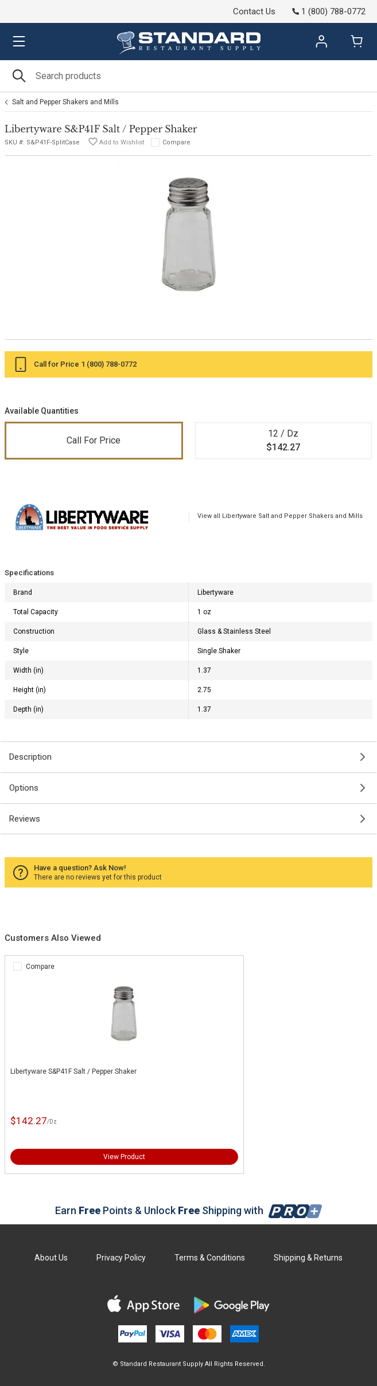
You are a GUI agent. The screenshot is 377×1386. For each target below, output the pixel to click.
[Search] (188, 76)
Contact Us (254, 11)
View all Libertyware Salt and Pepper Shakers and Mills (280, 516)
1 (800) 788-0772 (109, 364)
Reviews (24, 819)
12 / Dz (284, 441)
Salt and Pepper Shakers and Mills (65, 102)
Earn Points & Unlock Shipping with (188, 1210)
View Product (124, 1157)
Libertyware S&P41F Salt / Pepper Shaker (73, 1071)
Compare (176, 142)
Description (30, 757)
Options (23, 788)
